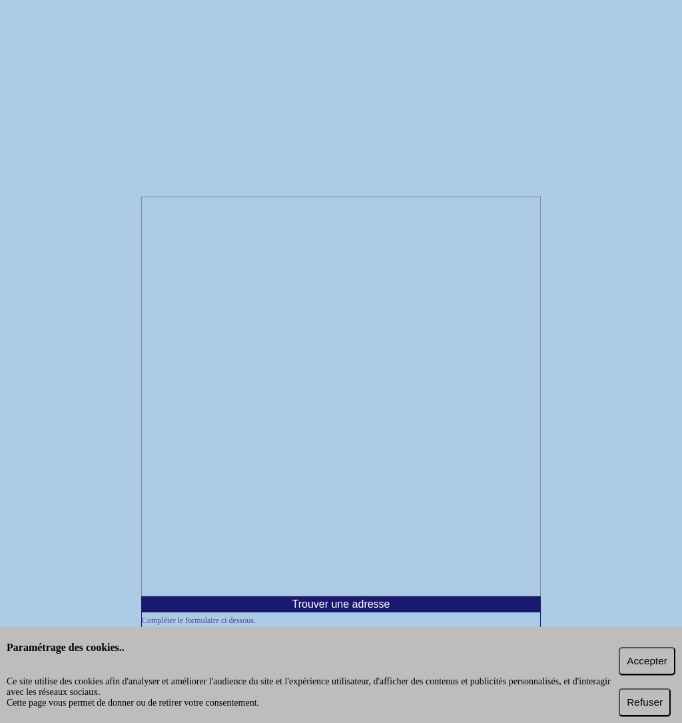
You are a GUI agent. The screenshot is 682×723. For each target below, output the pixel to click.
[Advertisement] (341, 100)
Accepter (647, 660)
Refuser (645, 702)
